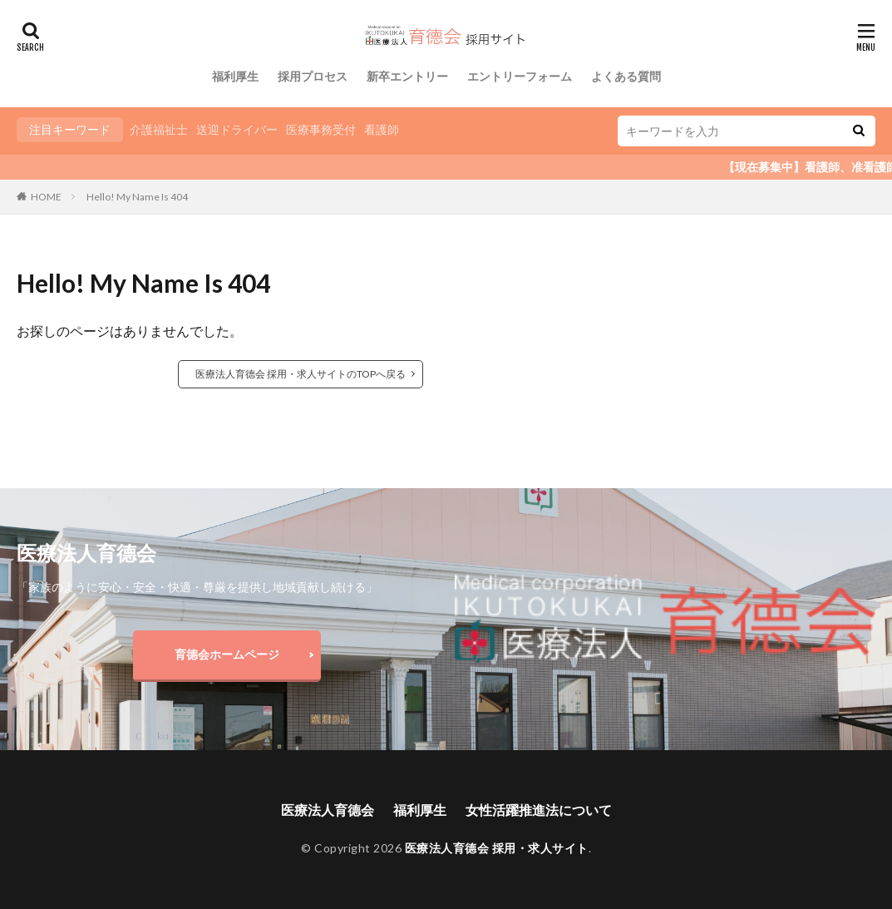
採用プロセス (312, 76)
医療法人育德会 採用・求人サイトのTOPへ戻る (300, 374)
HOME (46, 196)
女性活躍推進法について (539, 810)
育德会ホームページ (227, 654)
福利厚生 (235, 76)
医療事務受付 (321, 129)
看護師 (381, 129)
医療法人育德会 (327, 810)
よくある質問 (626, 76)
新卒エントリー (407, 76)
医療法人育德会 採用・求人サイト (497, 848)
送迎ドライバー (237, 129)
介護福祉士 (159, 129)
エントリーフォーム (519, 76)
